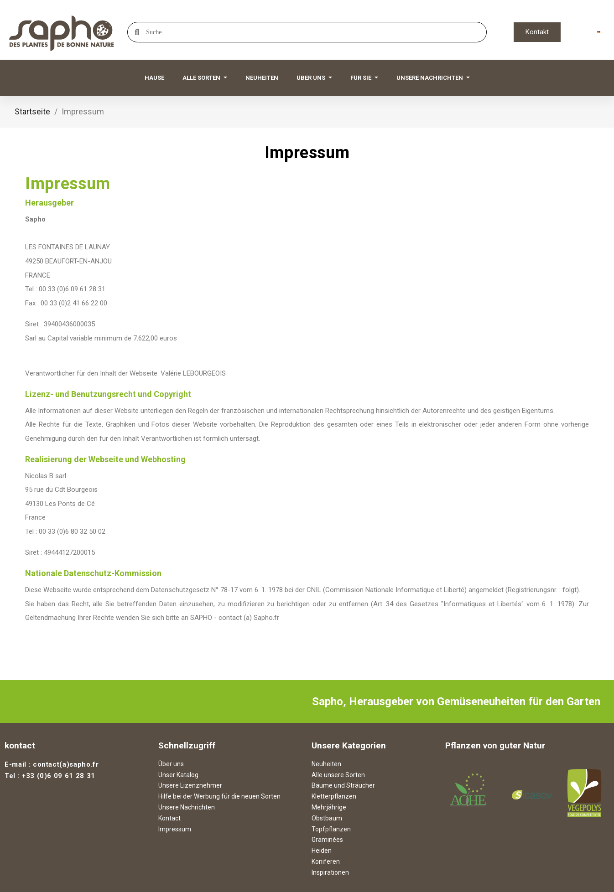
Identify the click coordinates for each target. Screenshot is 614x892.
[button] (537, 32)
